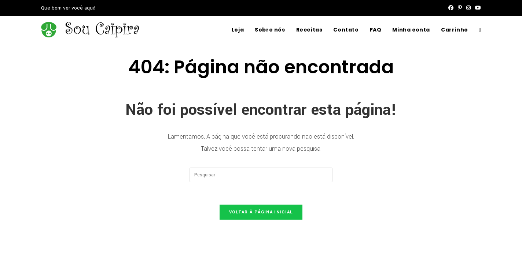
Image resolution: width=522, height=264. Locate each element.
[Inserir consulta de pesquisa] (261, 175)
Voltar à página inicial (261, 212)
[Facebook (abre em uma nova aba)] (451, 8)
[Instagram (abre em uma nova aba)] (468, 8)
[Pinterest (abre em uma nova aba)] (460, 8)
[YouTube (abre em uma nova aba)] (477, 8)
